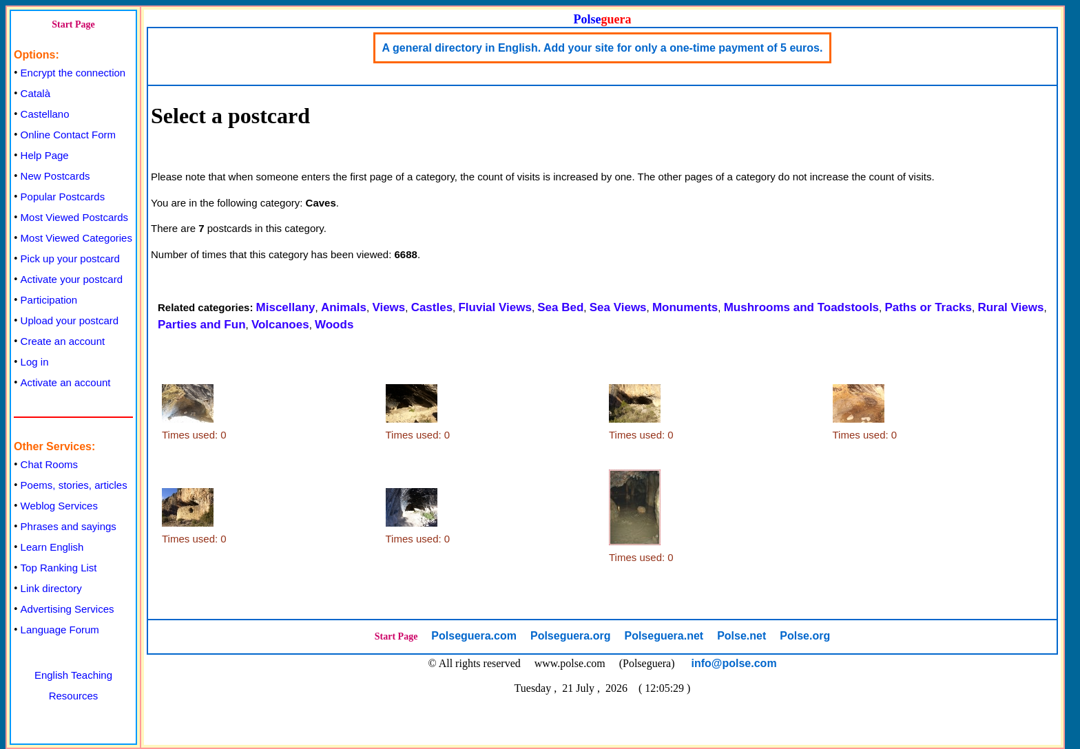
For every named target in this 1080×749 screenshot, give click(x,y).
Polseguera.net (663, 636)
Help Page (45, 155)
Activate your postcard (72, 279)
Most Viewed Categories (76, 238)
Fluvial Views (494, 307)
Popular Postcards (63, 196)
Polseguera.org (570, 636)
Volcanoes (280, 324)
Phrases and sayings (68, 526)
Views (388, 307)
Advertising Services (67, 609)
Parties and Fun (202, 324)
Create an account (63, 341)
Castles (432, 307)
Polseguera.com (474, 636)
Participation (49, 300)
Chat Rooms (49, 464)
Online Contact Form (68, 134)
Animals (343, 307)
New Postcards (55, 176)
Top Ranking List (59, 567)
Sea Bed (560, 307)
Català (35, 93)
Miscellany (285, 307)
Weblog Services (59, 505)
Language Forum (60, 629)
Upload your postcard (70, 320)
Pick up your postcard (70, 258)
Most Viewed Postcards (74, 217)
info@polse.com (734, 663)
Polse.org (805, 636)
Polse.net (741, 636)
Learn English (52, 547)
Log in (35, 362)
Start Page (73, 24)
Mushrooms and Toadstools (801, 307)
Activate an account (66, 382)
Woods (334, 324)
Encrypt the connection (73, 72)
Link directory (51, 588)
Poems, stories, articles (74, 485)
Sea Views (618, 307)
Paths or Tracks (928, 307)
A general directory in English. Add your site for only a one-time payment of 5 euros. (602, 48)
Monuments (685, 307)
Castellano (45, 114)
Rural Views (1010, 307)
